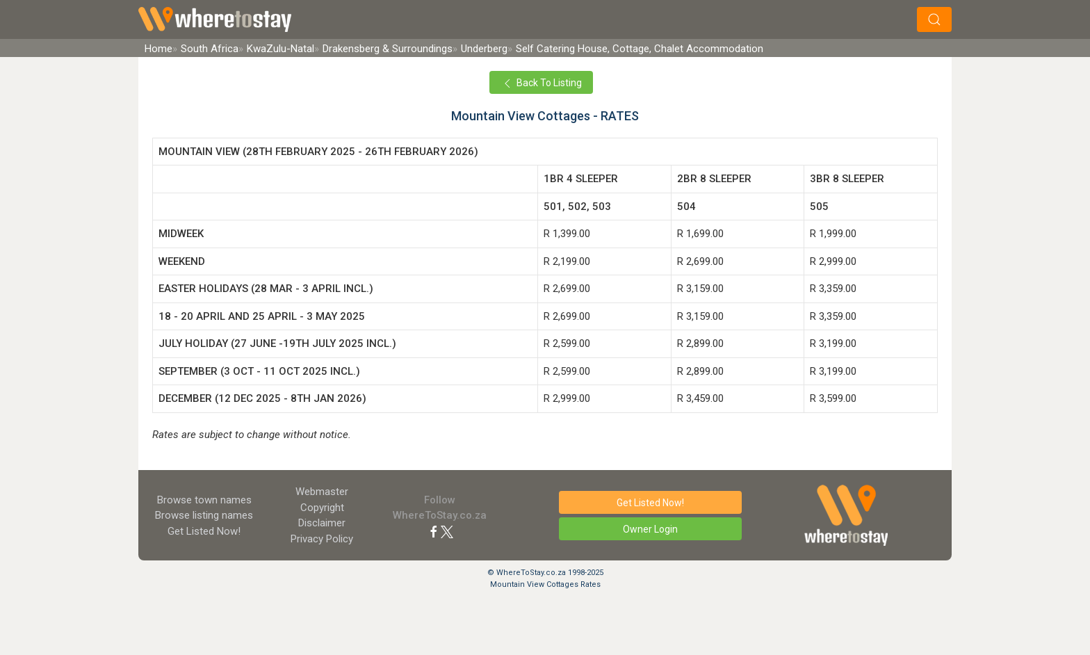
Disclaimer (321, 523)
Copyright (322, 507)
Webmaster (321, 491)
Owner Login (650, 529)
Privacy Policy (322, 539)
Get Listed (204, 531)
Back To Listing (541, 83)
